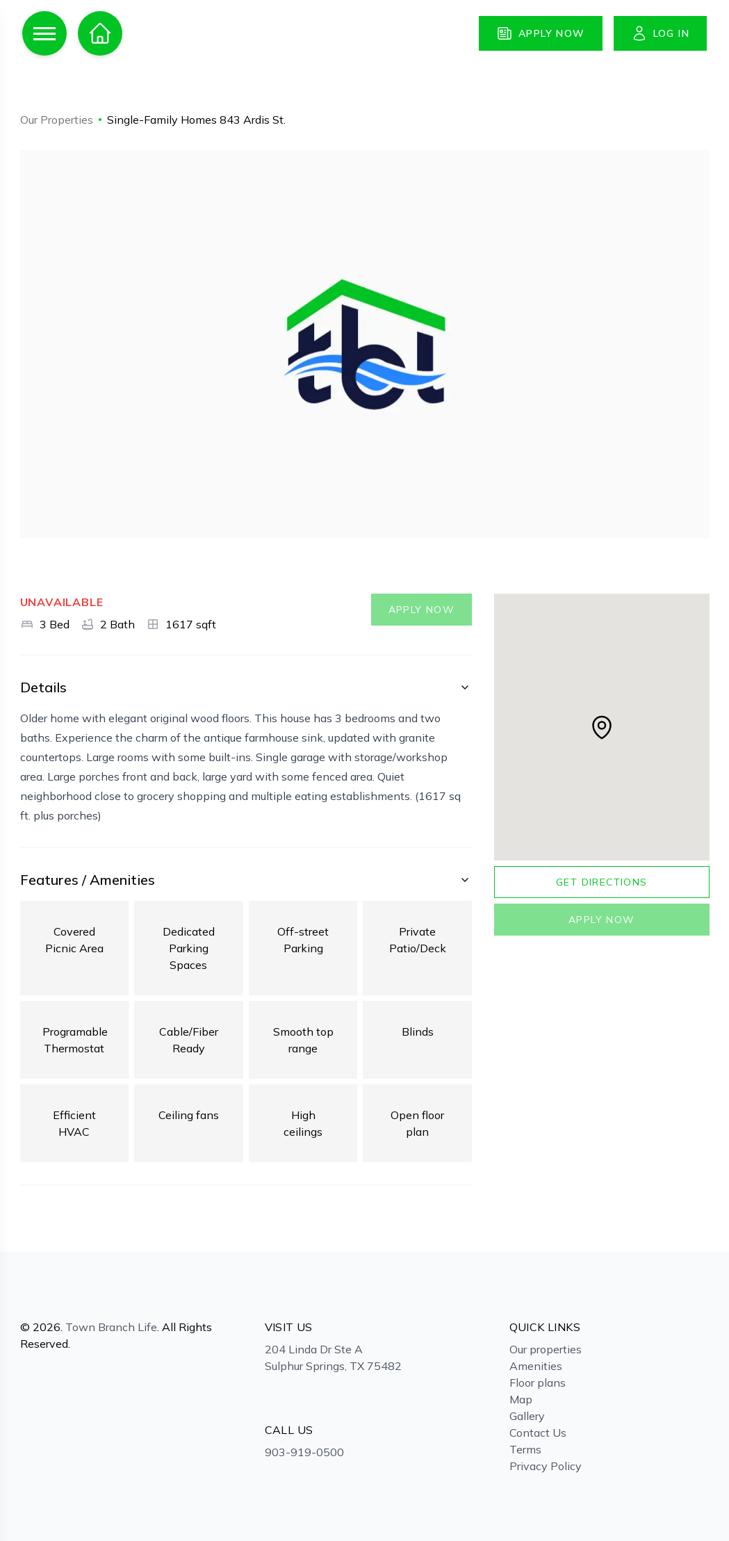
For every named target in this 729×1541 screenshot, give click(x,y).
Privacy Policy (545, 1466)
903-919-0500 (304, 1452)
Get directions (602, 882)
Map (520, 1399)
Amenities (535, 1366)
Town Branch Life (111, 1327)
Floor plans (537, 1382)
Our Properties (56, 120)
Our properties (545, 1349)
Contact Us (537, 1433)
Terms (525, 1449)
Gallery (527, 1416)
